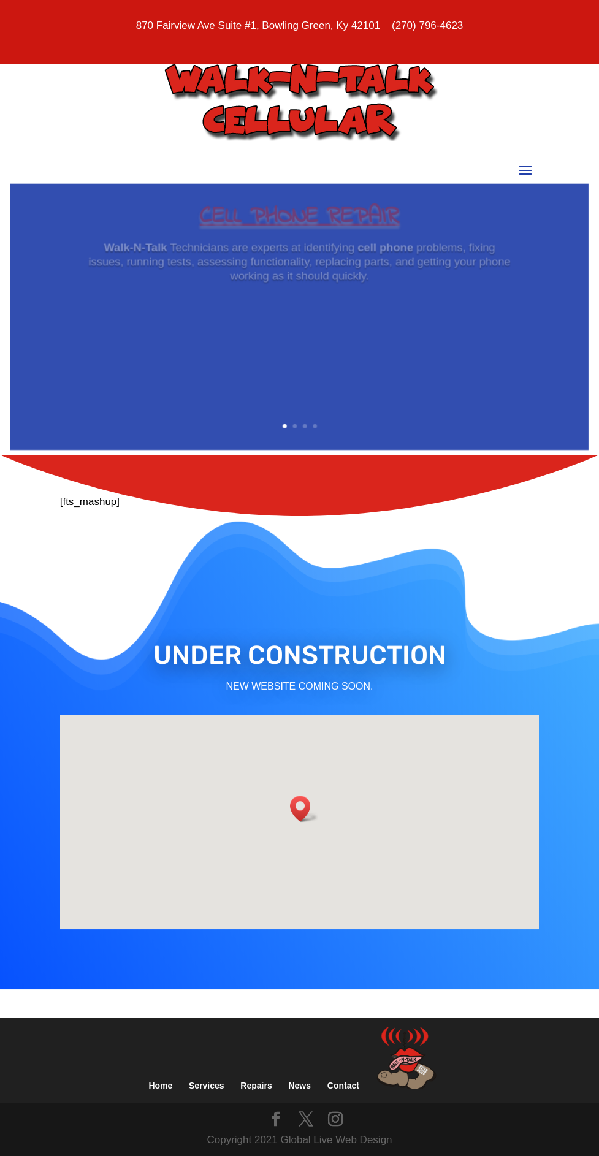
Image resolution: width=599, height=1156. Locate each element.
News (299, 1085)
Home (160, 1085)
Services (206, 1085)
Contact (343, 1085)
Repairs (256, 1085)
